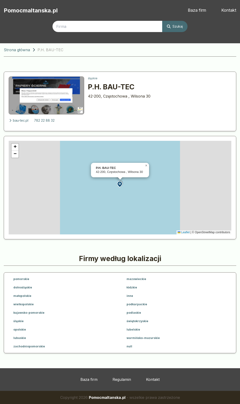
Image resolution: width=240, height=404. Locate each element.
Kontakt (228, 10)
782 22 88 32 (44, 120)
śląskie (93, 78)
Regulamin (121, 379)
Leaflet (184, 232)
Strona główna (17, 49)
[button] (120, 184)
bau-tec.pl (18, 120)
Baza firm (197, 10)
